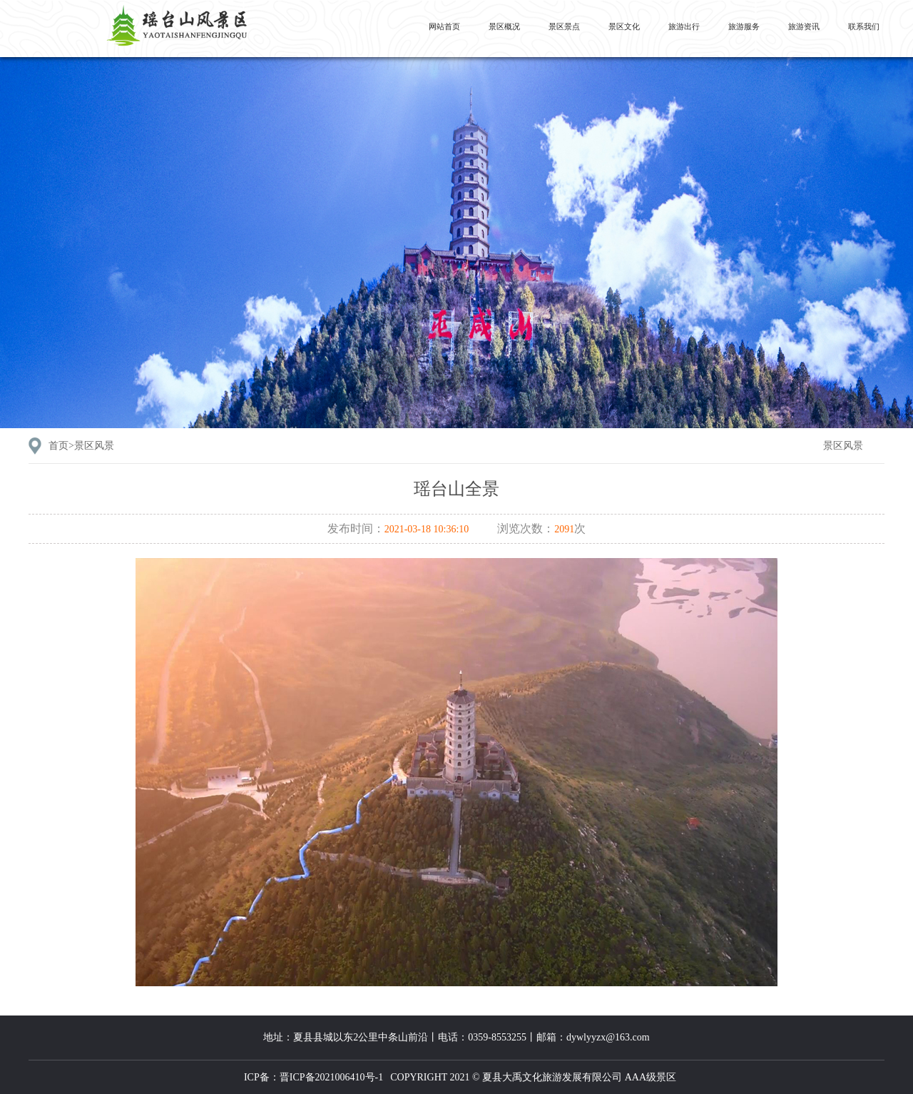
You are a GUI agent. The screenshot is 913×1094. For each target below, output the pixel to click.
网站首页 (444, 26)
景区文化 (624, 26)
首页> (81, 445)
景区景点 (564, 26)
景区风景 (843, 445)
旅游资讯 (804, 26)
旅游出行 (684, 26)
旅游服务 (744, 26)
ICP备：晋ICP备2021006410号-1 (313, 1077)
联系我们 (863, 26)
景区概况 (504, 26)
